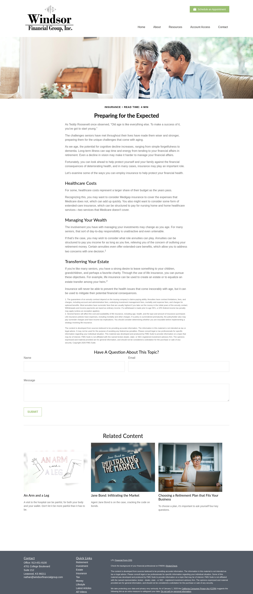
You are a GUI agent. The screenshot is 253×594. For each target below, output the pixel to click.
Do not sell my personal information (176, 591)
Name (27, 357)
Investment (82, 566)
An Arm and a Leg (36, 495)
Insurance (81, 573)
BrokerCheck (171, 566)
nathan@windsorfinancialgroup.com (43, 577)
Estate (79, 569)
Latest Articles (83, 588)
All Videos (81, 591)
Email (131, 357)
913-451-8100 (39, 562)
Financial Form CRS (123, 560)
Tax (78, 577)
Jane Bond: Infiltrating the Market (115, 495)
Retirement (82, 562)
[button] (141, 27)
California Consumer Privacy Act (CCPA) (199, 588)
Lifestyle (80, 584)
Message (29, 380)
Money (79, 580)
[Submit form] (33, 412)
